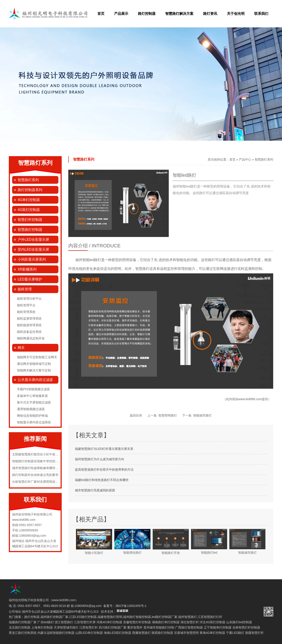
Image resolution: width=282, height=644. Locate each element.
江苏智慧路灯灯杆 (210, 617)
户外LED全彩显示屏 (33, 239)
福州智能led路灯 (88, 260)
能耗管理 (25, 289)
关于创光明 (236, 13)
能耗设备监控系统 (29, 331)
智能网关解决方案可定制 (34, 370)
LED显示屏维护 (30, 279)
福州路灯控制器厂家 (54, 617)
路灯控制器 (147, 13)
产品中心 (245, 159)
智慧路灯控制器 (30, 229)
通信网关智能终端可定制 (34, 364)
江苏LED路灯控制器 (83, 617)
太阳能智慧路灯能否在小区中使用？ (36, 454)
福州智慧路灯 (187, 617)
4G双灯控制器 (29, 210)
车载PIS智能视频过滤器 (33, 389)
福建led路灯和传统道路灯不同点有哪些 (101, 480)
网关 (21, 348)
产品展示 (121, 13)
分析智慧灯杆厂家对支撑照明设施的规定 (40, 481)
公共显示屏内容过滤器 (35, 380)
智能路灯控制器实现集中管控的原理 (36, 461)
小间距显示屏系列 (32, 259)
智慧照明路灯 (167, 415)
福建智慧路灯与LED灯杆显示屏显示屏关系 (104, 449)
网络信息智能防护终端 (32, 415)
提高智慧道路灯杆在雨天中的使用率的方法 (104, 469)
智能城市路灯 (202, 415)
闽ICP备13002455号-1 (131, 606)
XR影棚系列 (27, 269)
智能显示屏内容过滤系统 (34, 422)
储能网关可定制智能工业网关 (37, 357)
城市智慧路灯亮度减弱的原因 (95, 490)
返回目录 (136, 415)
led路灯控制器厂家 (165, 617)
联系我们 (261, 13)
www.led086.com (250, 399)
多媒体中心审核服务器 (32, 396)
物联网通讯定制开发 (31, 338)
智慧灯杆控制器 (30, 220)
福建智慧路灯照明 (110, 617)
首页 (100, 13)
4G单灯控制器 (29, 200)
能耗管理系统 (26, 312)
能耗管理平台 (26, 305)
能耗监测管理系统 (29, 318)
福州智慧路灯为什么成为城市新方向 (99, 459)
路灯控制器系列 (30, 190)
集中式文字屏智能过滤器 (34, 402)
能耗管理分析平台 (29, 298)
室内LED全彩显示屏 (33, 249)
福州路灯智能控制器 (137, 617)
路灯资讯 (210, 13)
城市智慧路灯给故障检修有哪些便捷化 (38, 468)
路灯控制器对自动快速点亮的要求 (35, 475)
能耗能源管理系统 (29, 325)
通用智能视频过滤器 (31, 409)
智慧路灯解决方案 (179, 13)
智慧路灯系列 (28, 180)
